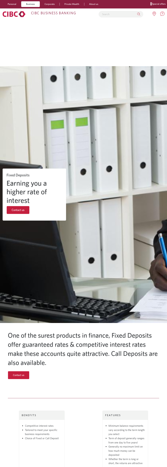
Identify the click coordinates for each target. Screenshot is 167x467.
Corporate (50, 4)
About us (93, 4)
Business (30, 4)
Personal (12, 4)
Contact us (18, 210)
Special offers (158, 3)
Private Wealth (71, 4)
